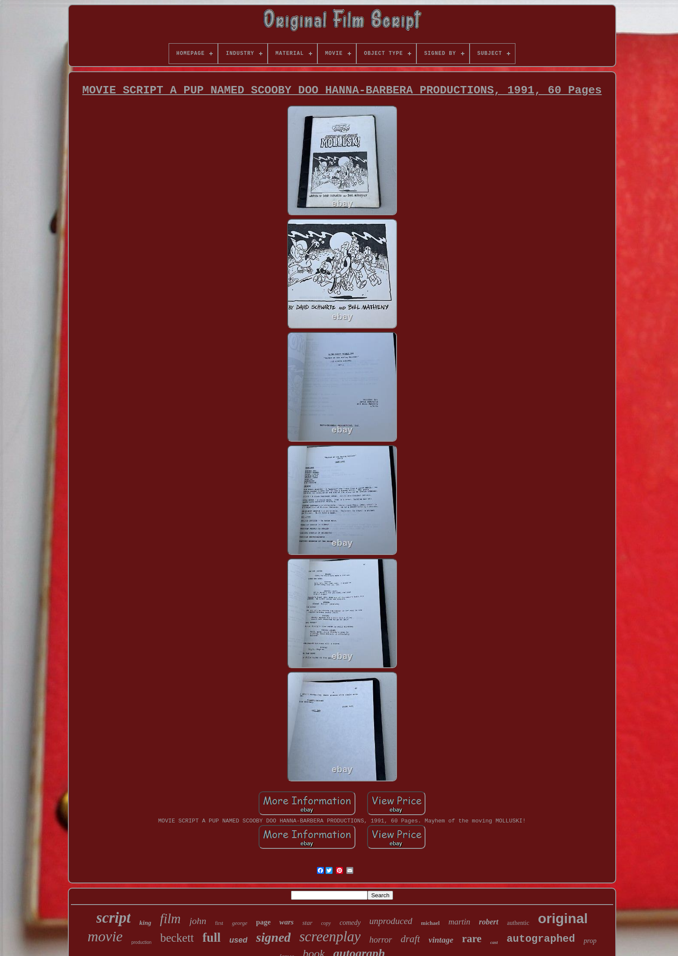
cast (494, 942)
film (170, 918)
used (238, 940)
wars (286, 922)
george (239, 923)
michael (430, 923)
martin (459, 921)
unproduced (391, 921)
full (211, 937)
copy (326, 923)
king (145, 922)
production (141, 942)
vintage (441, 939)
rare (471, 938)
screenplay (330, 936)
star (307, 922)
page (263, 922)
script (113, 917)
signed (273, 937)
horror (380, 939)
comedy (350, 922)
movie (104, 936)
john (197, 920)
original (563, 918)
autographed (540, 939)
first (219, 923)
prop (590, 940)
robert (489, 922)
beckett (177, 937)
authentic (518, 923)
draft (410, 939)
